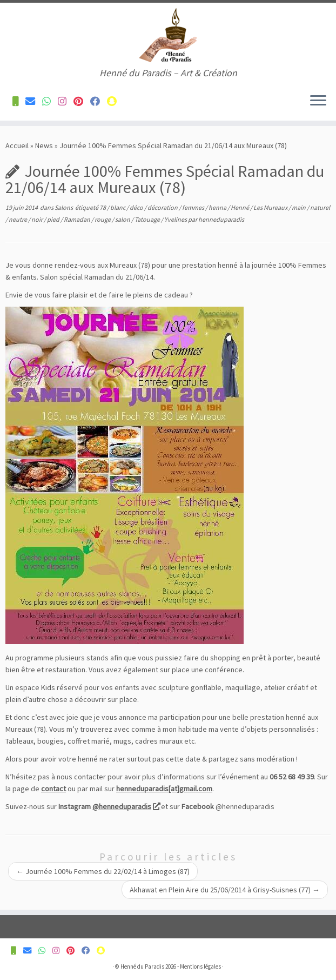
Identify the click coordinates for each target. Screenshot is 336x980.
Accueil (17, 145)
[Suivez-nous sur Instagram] (65, 101)
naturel (320, 207)
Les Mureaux (270, 207)
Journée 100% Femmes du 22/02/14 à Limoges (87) (103, 871)
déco (137, 207)
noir (37, 219)
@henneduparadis (125, 806)
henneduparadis (221, 219)
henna (218, 207)
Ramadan (77, 219)
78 (103, 207)
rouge (103, 219)
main (299, 207)
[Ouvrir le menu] (318, 101)
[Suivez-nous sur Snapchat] (115, 101)
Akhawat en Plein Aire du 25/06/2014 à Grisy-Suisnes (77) (225, 890)
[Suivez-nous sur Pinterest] (81, 101)
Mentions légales (200, 966)
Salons (64, 207)
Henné (240, 207)
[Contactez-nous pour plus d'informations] (18, 101)
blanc (118, 207)
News (44, 145)
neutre (18, 219)
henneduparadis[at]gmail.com (164, 788)
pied (54, 219)
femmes (193, 207)
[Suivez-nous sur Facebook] (98, 101)
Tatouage (148, 219)
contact (53, 788)
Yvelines (176, 219)
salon (123, 219)
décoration (163, 207)
